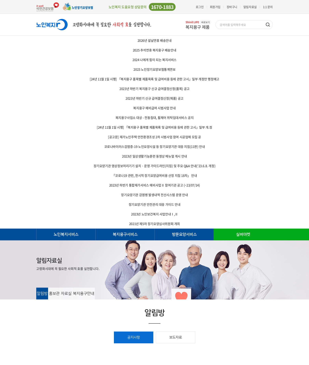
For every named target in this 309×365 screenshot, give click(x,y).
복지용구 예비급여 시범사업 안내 (154, 108)
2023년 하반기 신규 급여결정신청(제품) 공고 (154, 98)
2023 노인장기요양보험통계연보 (154, 69)
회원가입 (215, 7)
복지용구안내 (83, 293)
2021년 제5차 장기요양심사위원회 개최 (154, 223)
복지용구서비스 (125, 234)
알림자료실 (250, 7)
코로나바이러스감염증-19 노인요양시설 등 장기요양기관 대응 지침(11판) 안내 (154, 146)
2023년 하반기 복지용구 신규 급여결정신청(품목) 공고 (154, 88)
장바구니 (232, 7)
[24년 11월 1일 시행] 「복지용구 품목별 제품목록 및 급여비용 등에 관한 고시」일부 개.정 (154, 127)
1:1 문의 (268, 7)
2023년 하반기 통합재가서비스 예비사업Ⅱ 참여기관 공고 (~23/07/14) (154, 185)
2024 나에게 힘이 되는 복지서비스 (154, 59)
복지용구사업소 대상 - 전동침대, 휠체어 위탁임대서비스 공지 (154, 117)
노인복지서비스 (66, 234)
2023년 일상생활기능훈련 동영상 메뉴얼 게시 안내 (154, 156)
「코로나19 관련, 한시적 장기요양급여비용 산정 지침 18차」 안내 (154, 175)
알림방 (42, 293)
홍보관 (54, 293)
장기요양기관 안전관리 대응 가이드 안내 (155, 204)
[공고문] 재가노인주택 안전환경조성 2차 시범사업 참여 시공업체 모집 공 (154, 136)
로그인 (200, 7)
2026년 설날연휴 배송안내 (155, 40)
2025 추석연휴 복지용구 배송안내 (154, 50)
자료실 (66, 293)
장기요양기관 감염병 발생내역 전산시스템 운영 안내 (154, 194)
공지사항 (133, 337)
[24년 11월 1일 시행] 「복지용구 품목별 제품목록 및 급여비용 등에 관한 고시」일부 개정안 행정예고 (154, 79)
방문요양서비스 (184, 234)
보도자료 (175, 337)
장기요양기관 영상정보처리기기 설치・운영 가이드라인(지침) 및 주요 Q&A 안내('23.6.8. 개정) (155, 165)
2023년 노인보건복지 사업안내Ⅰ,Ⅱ (154, 214)
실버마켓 (243, 234)
